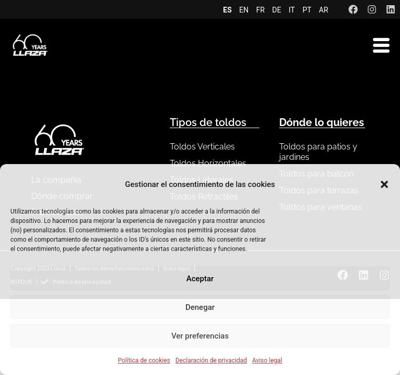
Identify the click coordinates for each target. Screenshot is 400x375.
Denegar (200, 307)
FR (260, 10)
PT (307, 10)
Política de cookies (144, 360)
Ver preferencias (200, 336)
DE (276, 10)
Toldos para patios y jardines (318, 152)
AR (323, 10)
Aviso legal (267, 360)
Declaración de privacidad (211, 360)
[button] (384, 184)
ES (227, 10)
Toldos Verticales (202, 147)
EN (243, 10)
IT (292, 10)
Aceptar (200, 278)
